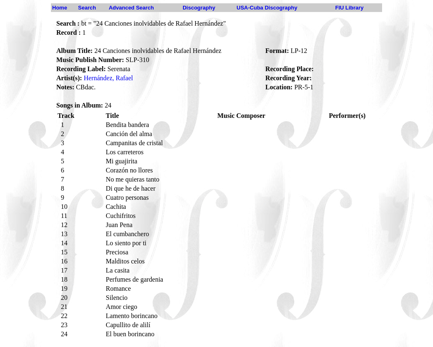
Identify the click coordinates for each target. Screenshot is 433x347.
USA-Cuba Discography (267, 8)
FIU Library (349, 8)
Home (59, 8)
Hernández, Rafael (108, 77)
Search (87, 8)
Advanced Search (131, 8)
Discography (199, 8)
